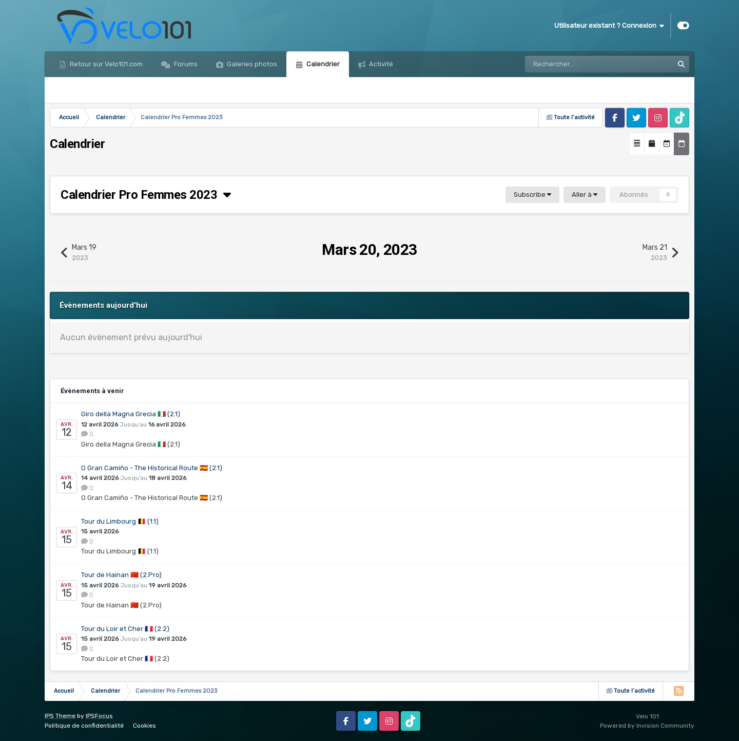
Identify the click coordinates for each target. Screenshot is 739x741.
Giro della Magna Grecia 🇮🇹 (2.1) (130, 414)
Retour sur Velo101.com (105, 64)
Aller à (584, 194)
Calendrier (322, 64)
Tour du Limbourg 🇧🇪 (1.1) (120, 521)
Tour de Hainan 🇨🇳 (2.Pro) (121, 575)
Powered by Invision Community (647, 725)
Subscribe (532, 194)
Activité (380, 64)
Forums (185, 64)
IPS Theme (60, 715)
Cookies (144, 725)
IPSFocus (99, 715)
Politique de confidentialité (84, 725)
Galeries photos (251, 64)
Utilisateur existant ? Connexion (609, 26)
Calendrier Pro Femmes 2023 (145, 195)
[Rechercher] (569, 64)
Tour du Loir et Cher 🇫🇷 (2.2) (125, 629)
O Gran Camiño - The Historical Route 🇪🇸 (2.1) (151, 468)
